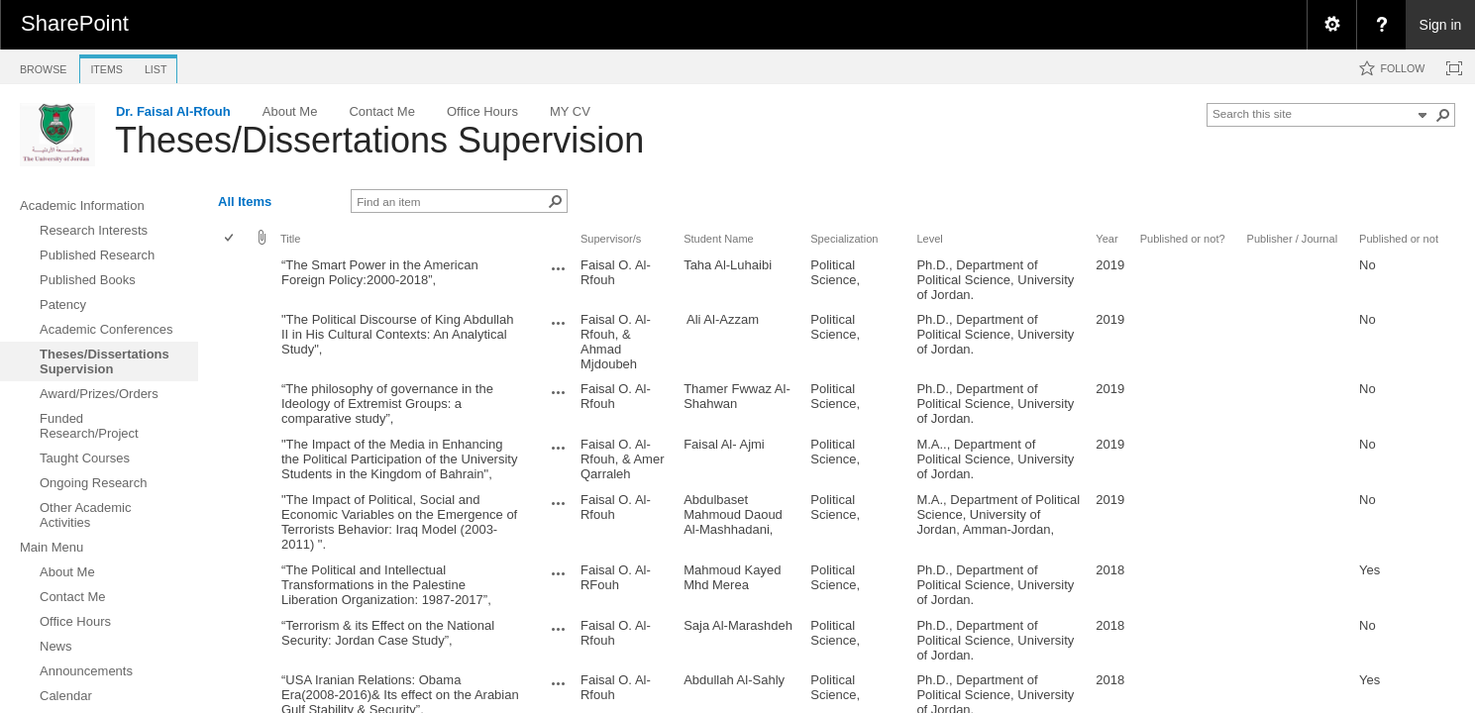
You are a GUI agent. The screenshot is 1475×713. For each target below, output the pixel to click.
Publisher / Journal (1292, 239)
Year (1106, 239)
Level (929, 239)
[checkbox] (230, 239)
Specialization (844, 239)
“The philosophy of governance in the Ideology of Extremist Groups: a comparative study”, (387, 403)
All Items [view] (244, 201)
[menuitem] (1331, 25)
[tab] (43, 66)
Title (290, 239)
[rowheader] (234, 280)
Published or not (1398, 239)
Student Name (719, 239)
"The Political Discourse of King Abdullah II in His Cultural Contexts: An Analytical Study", (397, 334)
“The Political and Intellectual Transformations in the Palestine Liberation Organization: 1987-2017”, (386, 584)
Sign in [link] (1441, 25)
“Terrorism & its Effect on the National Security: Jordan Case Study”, (387, 633)
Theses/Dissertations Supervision (379, 140)
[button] (1443, 115)
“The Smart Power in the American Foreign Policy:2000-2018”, (379, 272)
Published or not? (1182, 239)
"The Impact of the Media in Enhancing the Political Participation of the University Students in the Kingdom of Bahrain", (399, 459)
